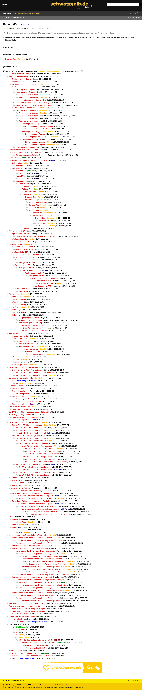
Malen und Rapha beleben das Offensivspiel (26, 603)
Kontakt (29, 687)
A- (3, 4)
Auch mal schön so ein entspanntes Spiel (25, 606)
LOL (13, 381)
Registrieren (136, 13)
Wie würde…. (14, 477)
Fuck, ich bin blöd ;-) (33, 645)
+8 (10, 624)
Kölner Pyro (13, 307)
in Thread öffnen (135, 17)
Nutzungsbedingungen (49, 687)
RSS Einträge (8, 687)
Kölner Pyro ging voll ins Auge (27, 318)
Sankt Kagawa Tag (16, 415)
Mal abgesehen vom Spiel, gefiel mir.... (24, 150)
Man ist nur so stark (20, 614)
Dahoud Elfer (27, 189)
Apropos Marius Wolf (20, 234)
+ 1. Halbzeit (17, 619)
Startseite (7, 13)
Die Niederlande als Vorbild (20, 74)
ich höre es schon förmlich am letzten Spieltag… (31, 103)
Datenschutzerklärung (66, 687)
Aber (14, 357)
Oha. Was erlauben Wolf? (22, 247)
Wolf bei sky (17, 244)
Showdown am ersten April (19, 407)
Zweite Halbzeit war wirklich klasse (23, 616)
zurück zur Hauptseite (14, 18)
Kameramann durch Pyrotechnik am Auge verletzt (29, 535)
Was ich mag (14, 294)
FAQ (15, 13)
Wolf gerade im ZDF (17, 231)
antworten (9, 47)
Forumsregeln (79, 687)
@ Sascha (47, 28)
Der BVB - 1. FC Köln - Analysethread (21, 71)
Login (130, 13)
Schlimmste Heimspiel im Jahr (21, 378)
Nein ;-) (15, 658)
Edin (10, 517)
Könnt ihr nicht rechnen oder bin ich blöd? (35, 640)
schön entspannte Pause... (19, 488)
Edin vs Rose (17, 519)
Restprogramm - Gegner (18, 76)
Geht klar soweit (15, 651)
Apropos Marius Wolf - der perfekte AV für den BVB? (36, 236)
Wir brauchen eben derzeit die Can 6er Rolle (30, 160)
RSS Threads (20, 687)
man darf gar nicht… (17, 333)
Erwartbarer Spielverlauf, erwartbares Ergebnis (27, 491)
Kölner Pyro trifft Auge (30, 331)
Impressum (37, 687)
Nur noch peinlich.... (17, 386)
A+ (6, 4)
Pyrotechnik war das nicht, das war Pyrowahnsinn (42, 556)
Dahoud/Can (14, 158)
